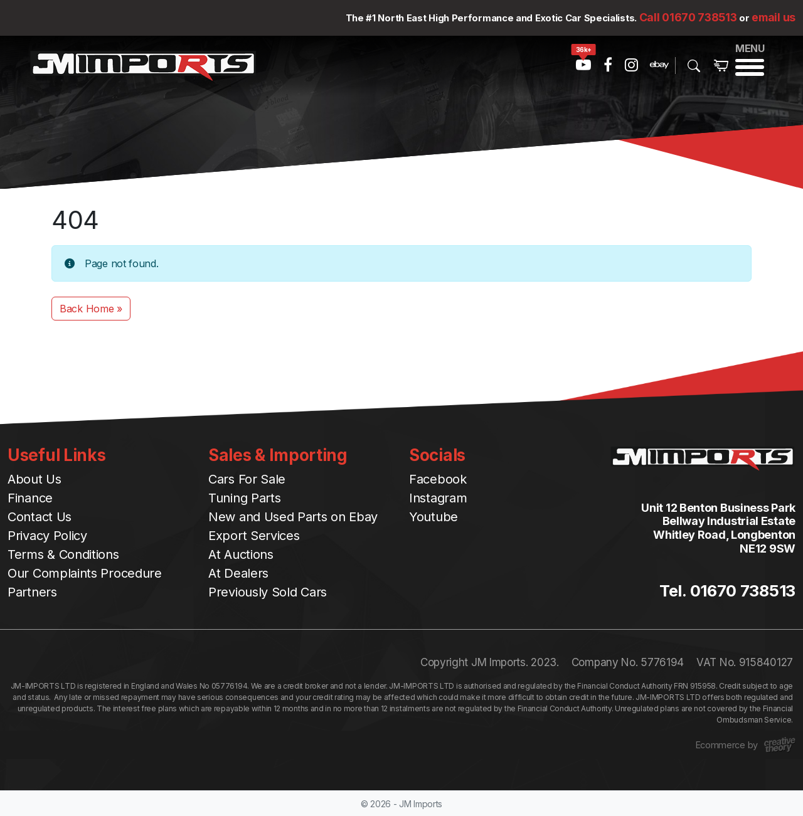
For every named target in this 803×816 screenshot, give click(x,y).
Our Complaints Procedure (85, 573)
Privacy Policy (47, 535)
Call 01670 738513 (688, 17)
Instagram (438, 498)
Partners (32, 592)
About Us (34, 479)
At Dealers (238, 573)
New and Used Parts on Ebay (293, 516)
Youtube (433, 516)
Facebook (438, 479)
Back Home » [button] (91, 308)
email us (773, 17)
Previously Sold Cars (267, 592)
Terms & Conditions (63, 554)
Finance (30, 498)
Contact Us (40, 516)
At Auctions (241, 554)
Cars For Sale (246, 479)
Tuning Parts (244, 498)
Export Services (254, 535)
